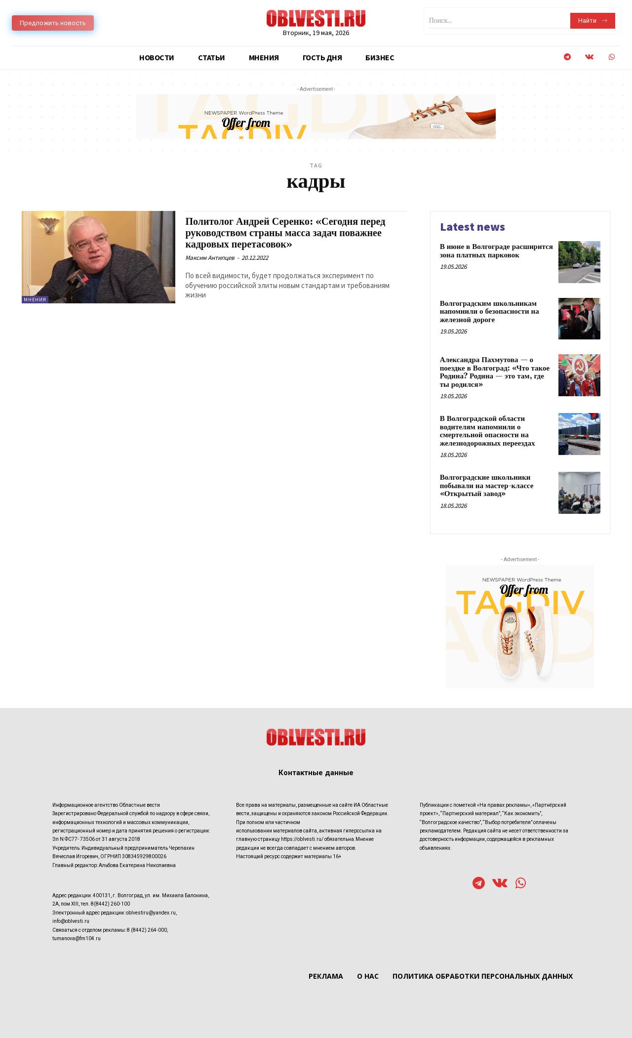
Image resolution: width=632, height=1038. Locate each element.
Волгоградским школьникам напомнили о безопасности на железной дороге (489, 312)
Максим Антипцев (210, 257)
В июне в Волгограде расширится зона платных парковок (496, 251)
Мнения (35, 299)
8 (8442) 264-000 (147, 930)
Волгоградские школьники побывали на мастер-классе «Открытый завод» (487, 485)
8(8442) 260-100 (110, 904)
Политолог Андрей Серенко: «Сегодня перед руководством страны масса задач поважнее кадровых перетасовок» (290, 233)
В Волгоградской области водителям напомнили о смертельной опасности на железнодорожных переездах (487, 431)
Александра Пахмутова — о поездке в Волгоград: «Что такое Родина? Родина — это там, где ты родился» (495, 372)
